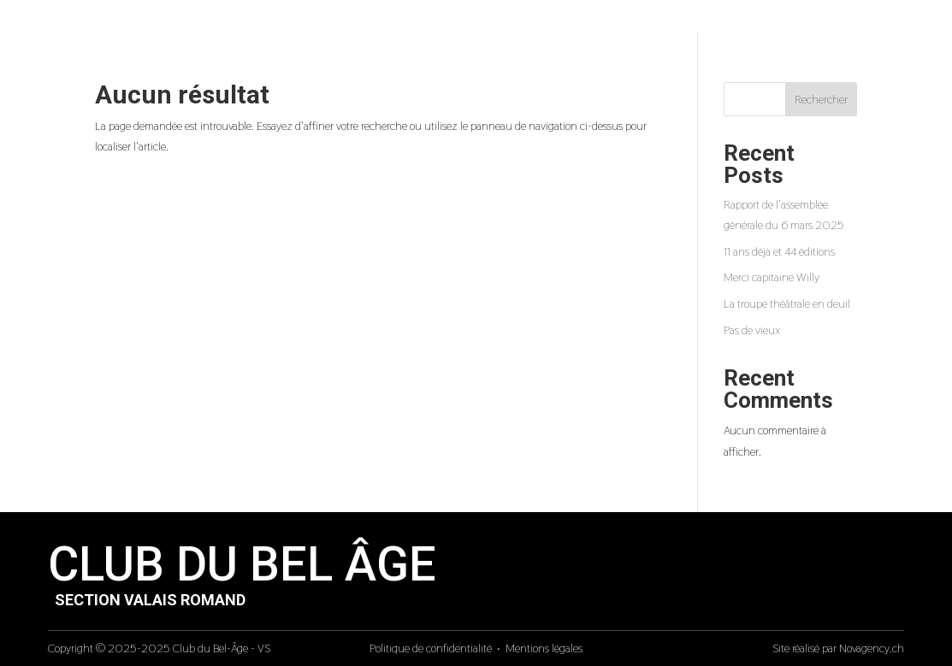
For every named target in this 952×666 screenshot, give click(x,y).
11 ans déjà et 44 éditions (779, 251)
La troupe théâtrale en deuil (787, 303)
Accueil (374, 21)
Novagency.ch (871, 648)
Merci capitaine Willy (771, 277)
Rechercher (821, 99)
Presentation (463, 21)
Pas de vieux (752, 330)
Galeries (635, 21)
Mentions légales (544, 648)
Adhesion (885, 21)
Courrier (730, 21)
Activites (557, 21)
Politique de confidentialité (431, 648)
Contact (807, 21)
